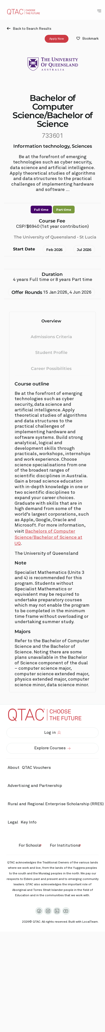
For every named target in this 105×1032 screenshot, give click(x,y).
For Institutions (65, 845)
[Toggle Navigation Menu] (99, 10)
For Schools (30, 845)
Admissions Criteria (51, 336)
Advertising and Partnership (35, 786)
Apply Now (56, 38)
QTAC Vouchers (36, 768)
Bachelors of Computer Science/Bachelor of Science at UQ (48, 537)
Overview (51, 321)
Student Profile (51, 352)
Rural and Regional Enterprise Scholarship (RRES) (56, 804)
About (13, 768)
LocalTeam (90, 921)
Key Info (30, 822)
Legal (13, 822)
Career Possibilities (51, 368)
